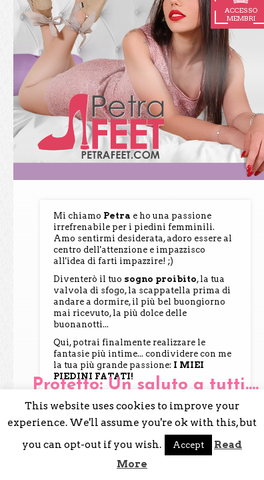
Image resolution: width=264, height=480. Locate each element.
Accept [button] (188, 445)
